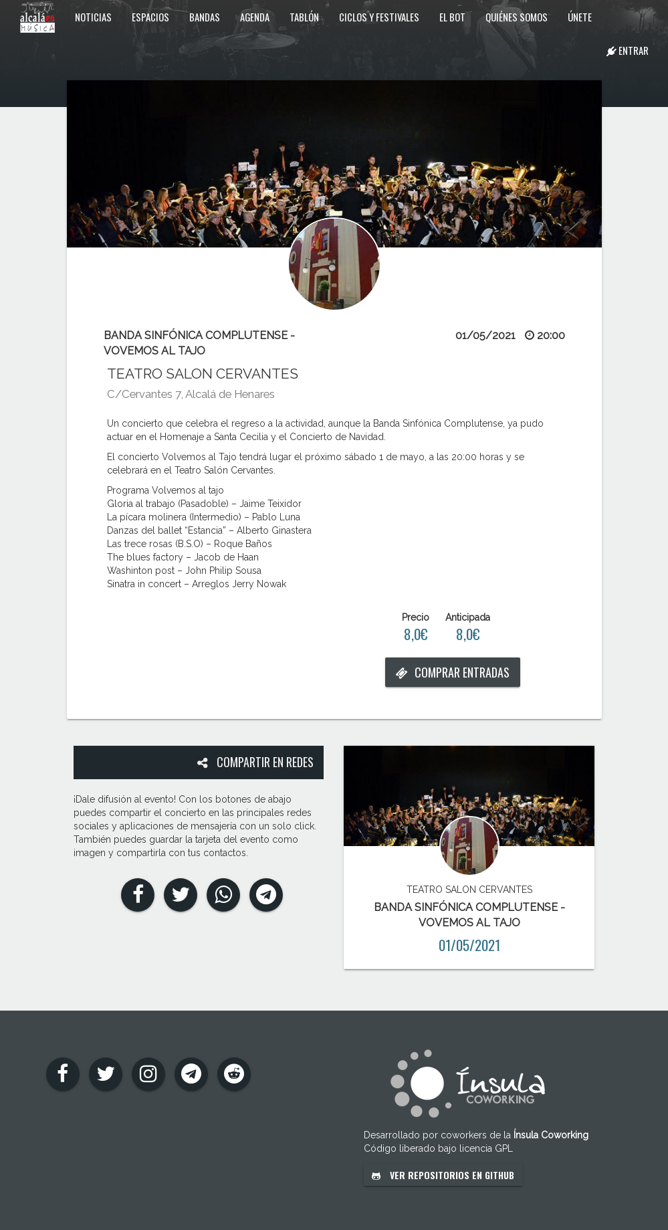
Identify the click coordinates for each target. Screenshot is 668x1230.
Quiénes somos (516, 16)
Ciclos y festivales (379, 16)
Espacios (150, 16)
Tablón (304, 16)
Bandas (204, 16)
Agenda (254, 16)
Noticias (93, 16)
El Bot (452, 16)
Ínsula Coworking (551, 1135)
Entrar (627, 50)
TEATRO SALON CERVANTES (202, 373)
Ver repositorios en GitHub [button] (443, 1175)
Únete (580, 16)
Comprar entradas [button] (453, 672)
